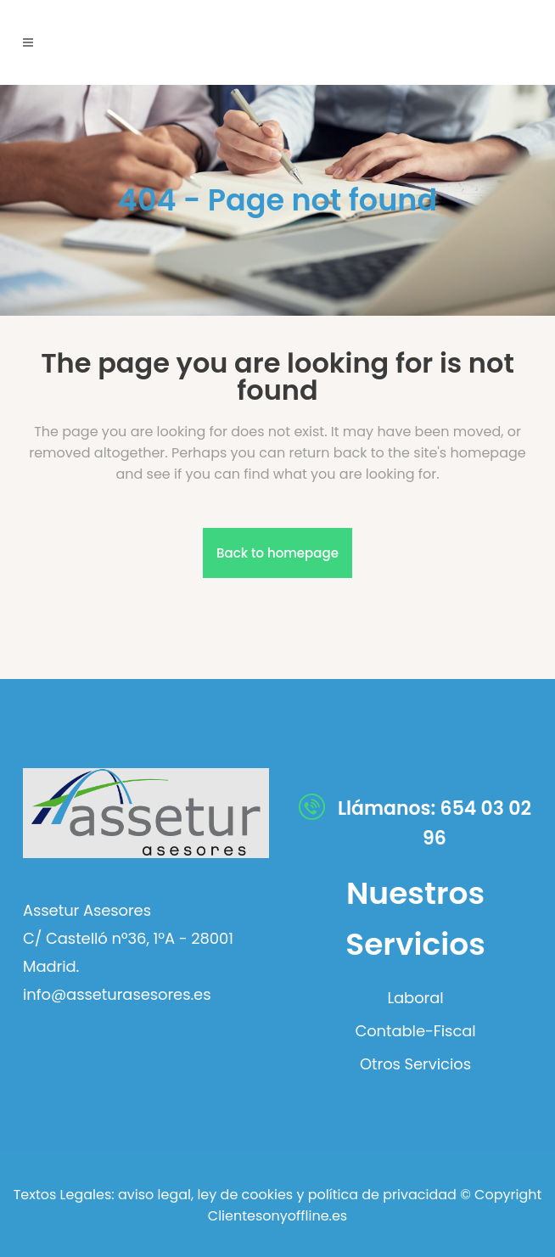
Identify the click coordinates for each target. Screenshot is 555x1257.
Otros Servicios (415, 1064)
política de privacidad (382, 1194)
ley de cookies (243, 1194)
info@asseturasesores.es (116, 994)
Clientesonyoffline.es (277, 1216)
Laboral (415, 998)
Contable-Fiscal (415, 1031)
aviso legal (154, 1194)
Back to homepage (277, 553)
